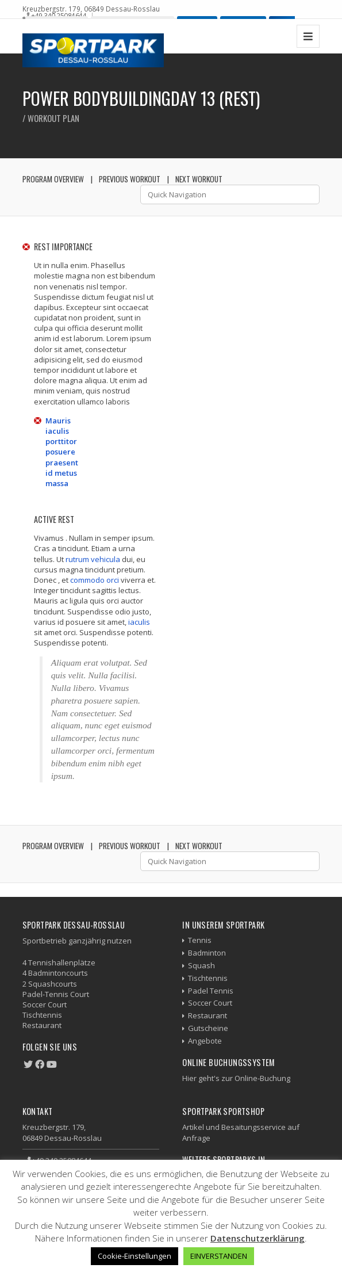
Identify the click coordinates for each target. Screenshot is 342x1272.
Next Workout (198, 179)
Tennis (200, 940)
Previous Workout (129, 179)
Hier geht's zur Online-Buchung (236, 1078)
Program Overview (53, 179)
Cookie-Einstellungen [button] (134, 1256)
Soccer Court (210, 1003)
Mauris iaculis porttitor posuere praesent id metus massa (61, 451)
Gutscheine (208, 1028)
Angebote (205, 1041)
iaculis (139, 622)
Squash (201, 965)
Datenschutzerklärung (257, 1238)
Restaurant (207, 1015)
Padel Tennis (210, 990)
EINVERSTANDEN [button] (218, 1256)
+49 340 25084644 (58, 15)
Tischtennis (208, 978)
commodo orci (94, 580)
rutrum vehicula (93, 559)
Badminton (207, 953)
